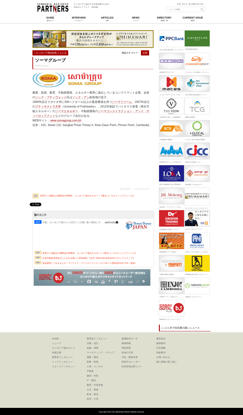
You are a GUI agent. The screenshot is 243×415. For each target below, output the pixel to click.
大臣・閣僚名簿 (130, 357)
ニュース (56, 343)
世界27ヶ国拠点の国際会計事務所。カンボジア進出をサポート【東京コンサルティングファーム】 (87, 195)
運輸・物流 (92, 357)
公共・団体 (92, 389)
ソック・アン (80, 97)
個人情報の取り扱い (196, 4)
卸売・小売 (92, 399)
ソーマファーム (122, 101)
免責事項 (161, 352)
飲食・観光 (92, 394)
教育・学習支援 (95, 385)
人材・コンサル (95, 366)
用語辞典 (126, 348)
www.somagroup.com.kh (65, 120)
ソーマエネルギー (66, 111)
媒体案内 (161, 343)
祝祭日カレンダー (131, 361)
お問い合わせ (182, 4)
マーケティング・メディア (101, 352)
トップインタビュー (62, 361)
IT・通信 (91, 380)
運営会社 (161, 338)
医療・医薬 (92, 361)
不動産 (90, 371)
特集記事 (56, 352)
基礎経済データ (130, 338)
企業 (145, 53)
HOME (55, 338)
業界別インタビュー (62, 357)
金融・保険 (92, 348)
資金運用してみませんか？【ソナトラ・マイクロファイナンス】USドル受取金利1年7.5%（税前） (89, 263)
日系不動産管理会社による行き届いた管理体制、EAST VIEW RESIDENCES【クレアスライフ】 (88, 258)
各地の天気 (127, 352)
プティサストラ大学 (48, 106)
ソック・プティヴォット (51, 97)
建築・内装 (92, 375)
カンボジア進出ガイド (63, 348)
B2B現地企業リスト (132, 366)
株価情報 (126, 343)
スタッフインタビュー (63, 366)
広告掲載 (161, 348)
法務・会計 (92, 343)
